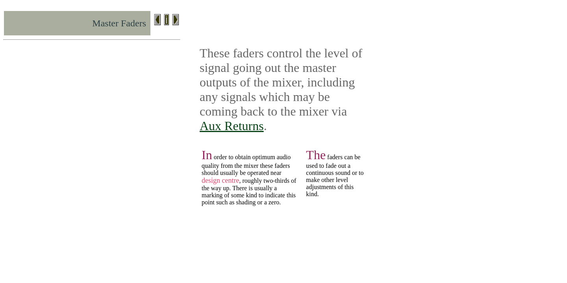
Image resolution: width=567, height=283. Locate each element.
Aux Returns (232, 126)
